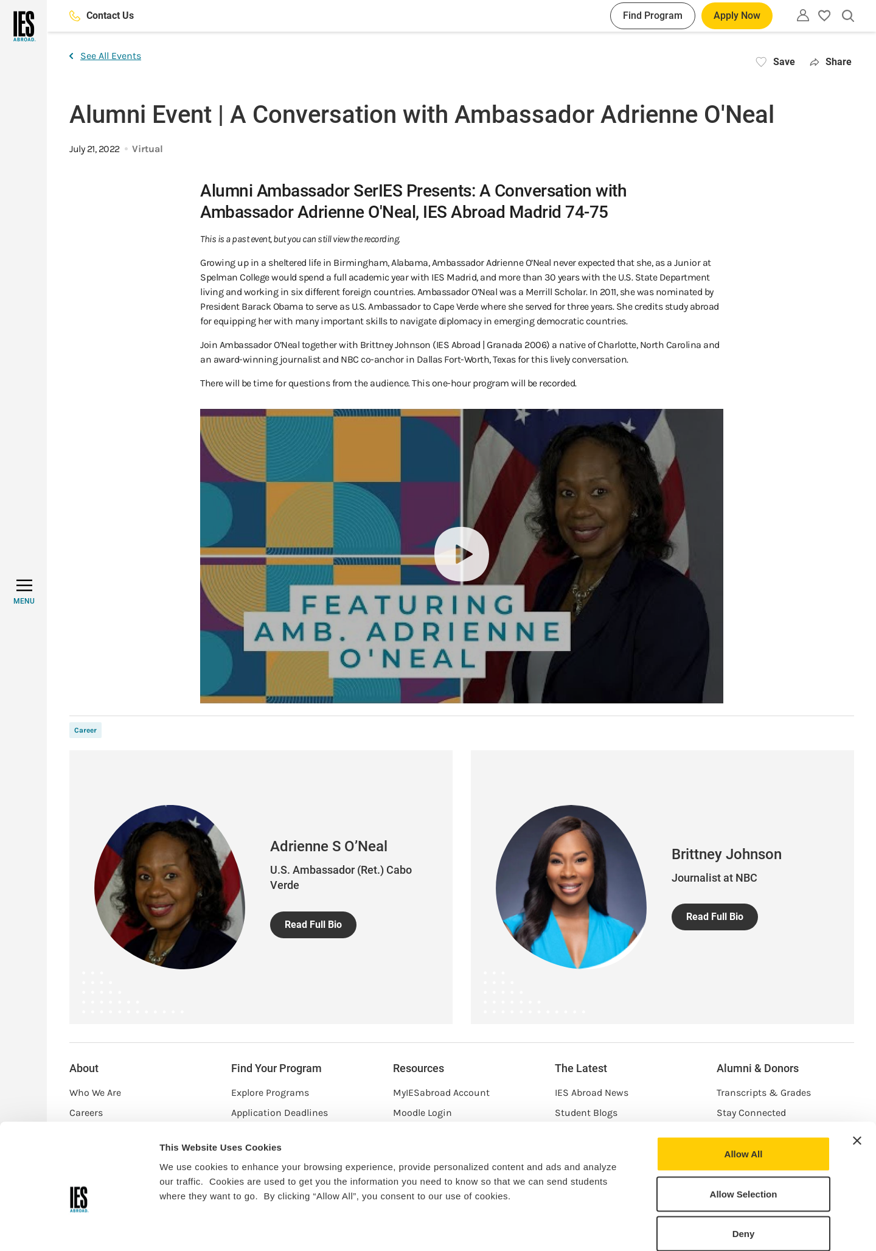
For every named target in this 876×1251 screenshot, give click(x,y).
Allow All (744, 1091)
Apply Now (737, 15)
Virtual (147, 149)
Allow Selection (743, 1131)
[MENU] (24, 592)
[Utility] (803, 15)
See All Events (105, 55)
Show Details (639, 1227)
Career (85, 730)
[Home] (23, 26)
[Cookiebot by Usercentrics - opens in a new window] (79, 1227)
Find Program (653, 15)
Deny (743, 1171)
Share (831, 62)
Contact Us (101, 15)
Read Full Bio (313, 924)
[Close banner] (857, 1078)
